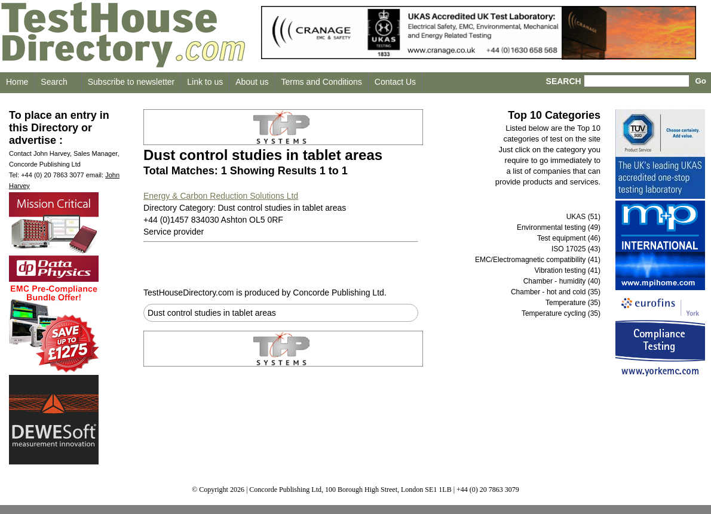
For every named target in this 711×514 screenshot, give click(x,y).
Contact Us (395, 82)
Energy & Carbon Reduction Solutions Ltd (220, 196)
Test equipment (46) (568, 238)
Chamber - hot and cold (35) (555, 292)
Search (54, 82)
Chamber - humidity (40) (561, 281)
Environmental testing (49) (558, 227)
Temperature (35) (572, 302)
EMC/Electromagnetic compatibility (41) (537, 260)
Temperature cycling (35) (561, 313)
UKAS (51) (583, 217)
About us (251, 82)
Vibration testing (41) (567, 270)
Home (17, 82)
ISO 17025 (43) (575, 249)
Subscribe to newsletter (131, 82)
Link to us (205, 82)
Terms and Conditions (321, 82)
